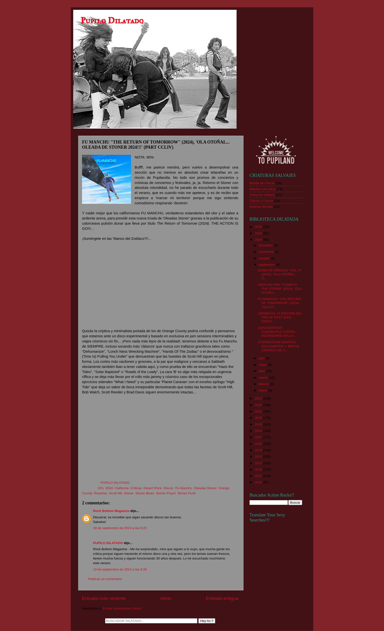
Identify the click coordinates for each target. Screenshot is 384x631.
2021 (259, 411)
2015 (259, 450)
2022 (259, 405)
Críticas (136, 488)
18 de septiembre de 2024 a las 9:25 (120, 528)
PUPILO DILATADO (108, 543)
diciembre (266, 245)
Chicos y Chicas (261, 201)
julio (262, 358)
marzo (264, 377)
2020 (259, 418)
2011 (259, 476)
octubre (265, 258)
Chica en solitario (262, 195)
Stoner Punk (187, 493)
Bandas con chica (263, 189)
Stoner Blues (144, 493)
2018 (259, 431)
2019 (259, 424)
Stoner (128, 493)
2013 (259, 463)
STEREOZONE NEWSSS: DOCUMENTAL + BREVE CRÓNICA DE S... (278, 346)
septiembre (267, 265)
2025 (259, 233)
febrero (264, 384)
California (122, 488)
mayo (263, 364)
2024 (109, 488)
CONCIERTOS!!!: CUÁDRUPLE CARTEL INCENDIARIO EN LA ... (277, 332)
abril (262, 371)
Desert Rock (153, 488)
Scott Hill (115, 493)
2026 (259, 227)
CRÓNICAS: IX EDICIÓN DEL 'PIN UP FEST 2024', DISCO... (280, 317)
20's (101, 488)
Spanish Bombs (261, 206)
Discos (169, 488)
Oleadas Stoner (205, 488)
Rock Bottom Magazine (111, 511)
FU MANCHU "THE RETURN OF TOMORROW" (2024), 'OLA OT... (279, 303)
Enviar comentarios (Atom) (122, 608)
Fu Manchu (183, 488)
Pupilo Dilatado (112, 20)
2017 (259, 437)
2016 (259, 444)
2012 (259, 469)
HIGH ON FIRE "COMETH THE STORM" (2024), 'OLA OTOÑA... (279, 288)
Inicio (165, 598)
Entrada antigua (222, 598)
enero (263, 390)
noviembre (267, 252)
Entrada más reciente (104, 598)
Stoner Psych (166, 493)
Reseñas (100, 493)
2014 (259, 456)
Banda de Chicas (262, 183)
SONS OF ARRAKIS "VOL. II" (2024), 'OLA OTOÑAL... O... (279, 274)
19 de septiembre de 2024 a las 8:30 (120, 569)
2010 (259, 482)
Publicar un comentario (105, 579)
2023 (259, 398)
